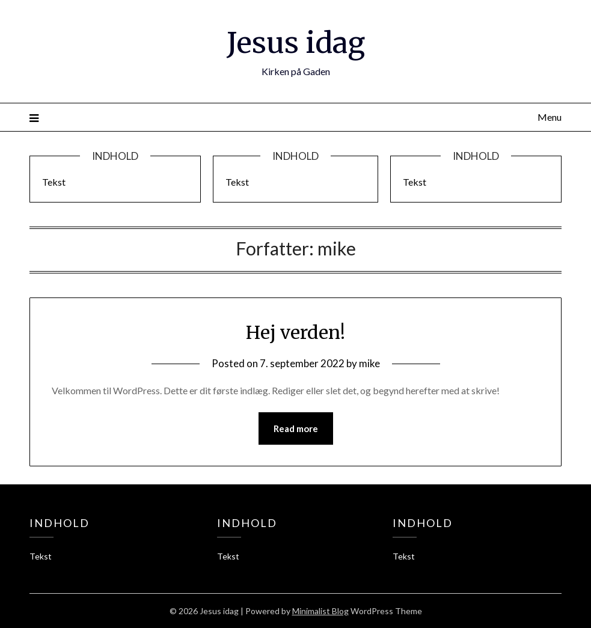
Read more (296, 428)
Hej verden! (295, 332)
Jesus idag (296, 43)
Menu (549, 117)
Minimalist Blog (320, 611)
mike (369, 363)
